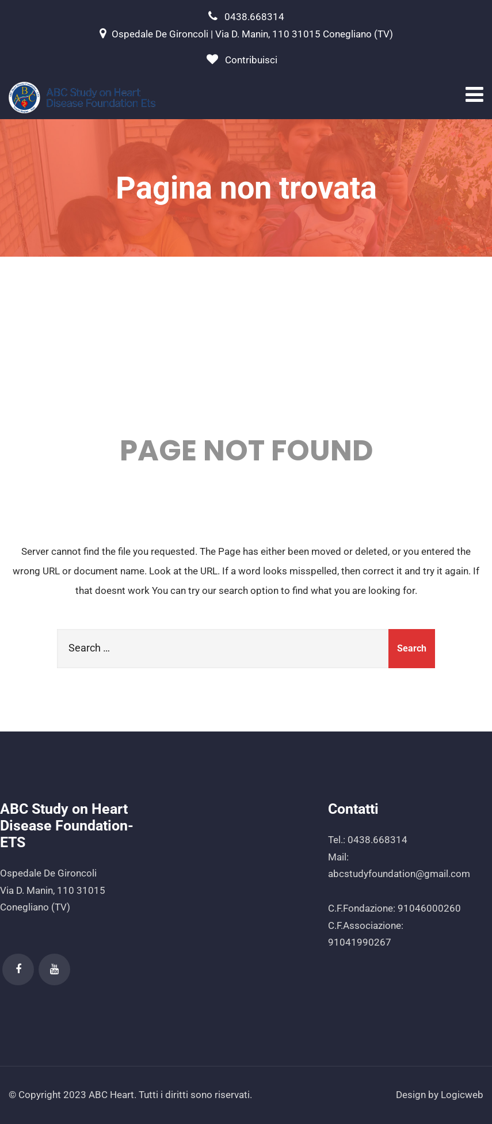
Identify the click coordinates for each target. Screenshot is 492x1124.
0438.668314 (254, 16)
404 (246, 348)
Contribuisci (251, 60)
